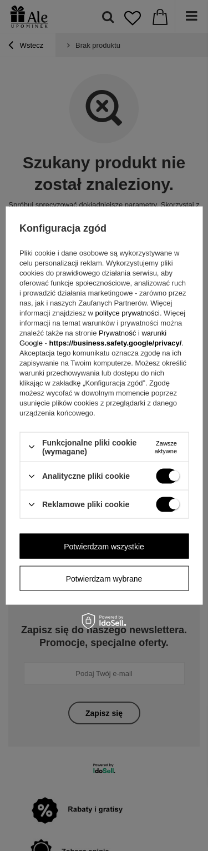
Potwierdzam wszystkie (104, 546)
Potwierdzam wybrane (104, 578)
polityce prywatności (127, 312)
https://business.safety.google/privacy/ (115, 342)
